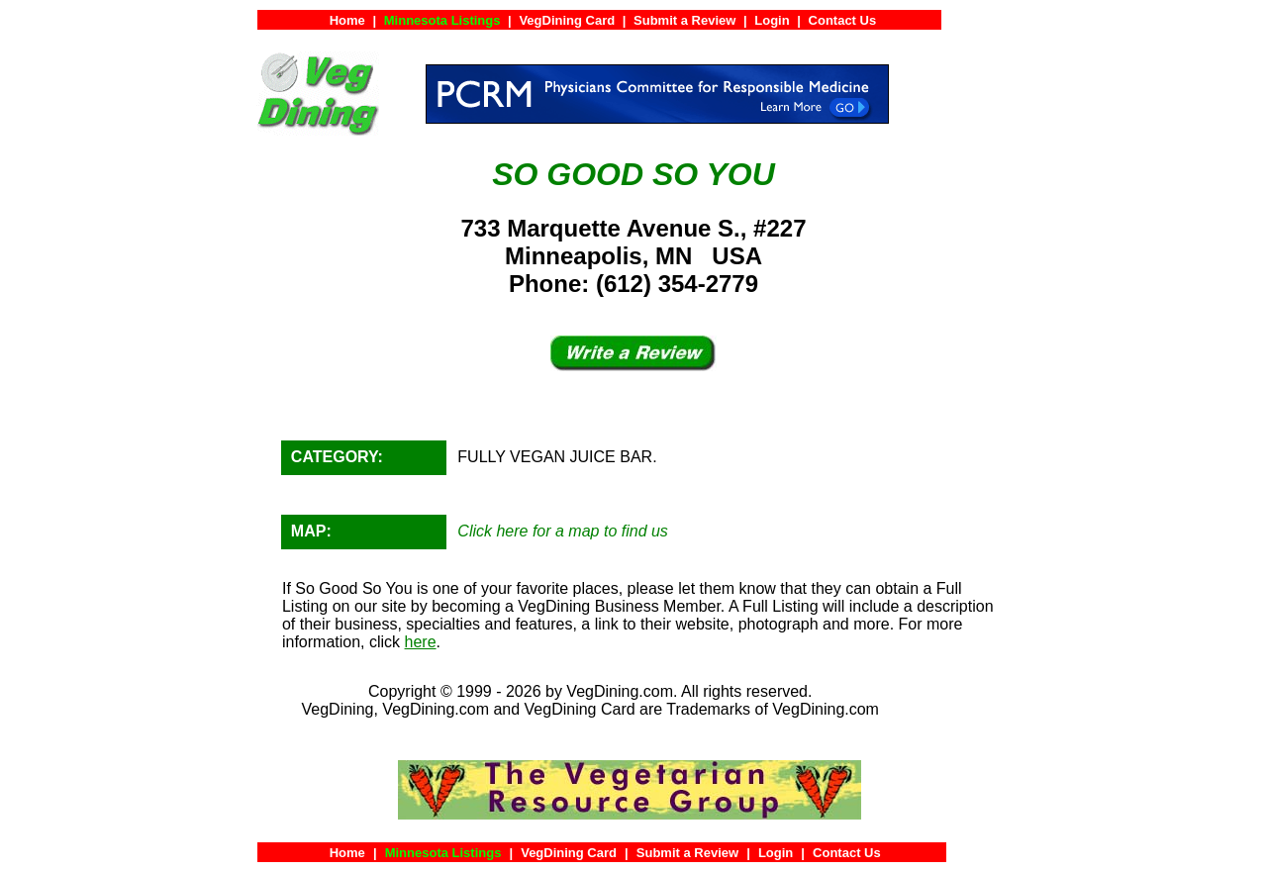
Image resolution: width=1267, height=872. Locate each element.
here (421, 641)
